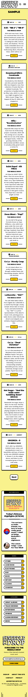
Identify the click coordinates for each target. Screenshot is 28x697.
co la (19, 337)
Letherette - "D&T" (14, 295)
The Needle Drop (14, 30)
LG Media (23, 683)
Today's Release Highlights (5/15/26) (14, 515)
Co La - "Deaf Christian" (14, 343)
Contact (9, 678)
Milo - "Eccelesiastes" (14, 122)
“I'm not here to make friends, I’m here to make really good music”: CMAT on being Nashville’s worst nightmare (17, 531)
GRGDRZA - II (14, 440)
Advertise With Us (14, 681)
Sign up (6, 674)
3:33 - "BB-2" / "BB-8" (14, 28)
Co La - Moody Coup (14, 262)
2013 (19, 115)
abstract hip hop (14, 67)
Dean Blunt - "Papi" (14, 214)
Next (14, 477)
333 (19, 22)
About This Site (18, 674)
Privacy (19, 678)
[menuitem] (6, 674)
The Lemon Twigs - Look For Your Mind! (17, 546)
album (20, 289)
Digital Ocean (18, 685)
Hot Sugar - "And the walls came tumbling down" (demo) (14, 393)
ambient (19, 435)
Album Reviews (14, 256)
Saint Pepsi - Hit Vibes (14, 167)
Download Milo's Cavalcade (14, 74)
